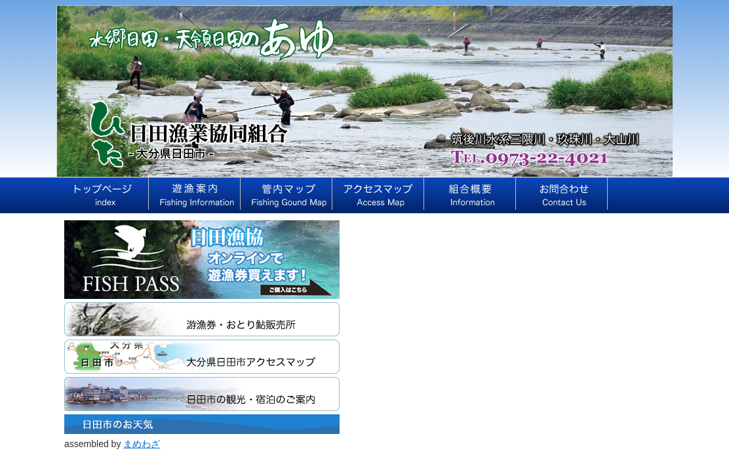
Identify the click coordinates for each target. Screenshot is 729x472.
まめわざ (141, 444)
